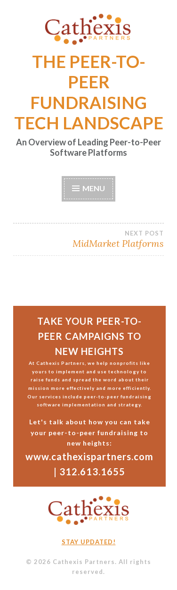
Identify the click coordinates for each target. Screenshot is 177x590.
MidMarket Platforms (88, 239)
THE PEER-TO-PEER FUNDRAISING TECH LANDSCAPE (88, 92)
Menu (93, 188)
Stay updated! (89, 542)
